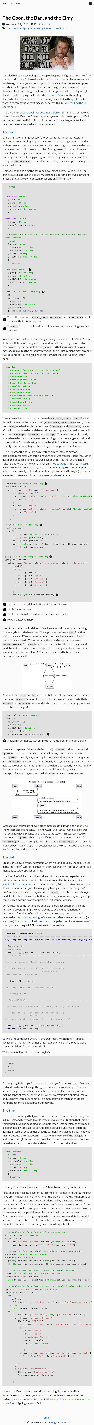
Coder (63, 1422)
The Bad (8, 857)
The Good (9, 132)
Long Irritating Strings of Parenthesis (37, 917)
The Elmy (9, 1110)
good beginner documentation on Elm (44, 112)
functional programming (26, 28)
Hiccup (83, 463)
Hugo (54, 1422)
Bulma (61, 95)
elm (8, 28)
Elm (49, 95)
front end (60, 28)
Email (47, 1417)
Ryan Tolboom (11, 3)
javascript (47, 28)
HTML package (57, 463)
